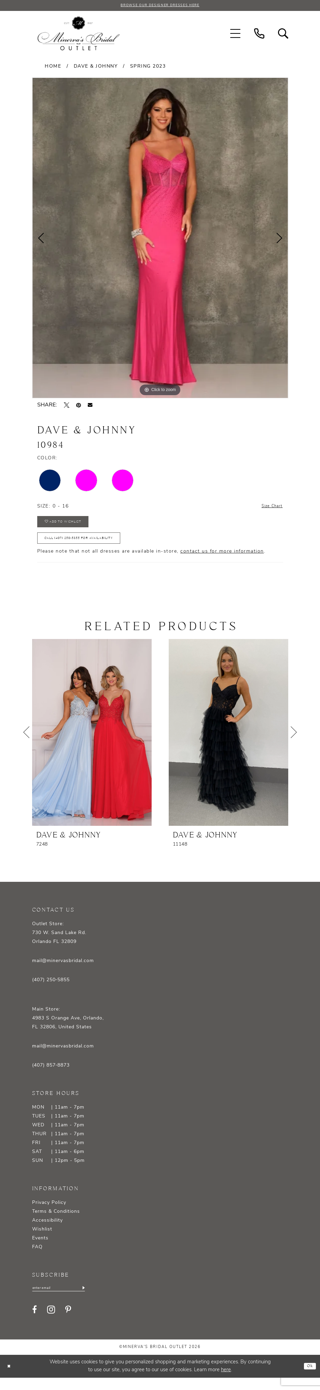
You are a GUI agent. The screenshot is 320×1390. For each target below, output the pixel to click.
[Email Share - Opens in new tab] (90, 406)
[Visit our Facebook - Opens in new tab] (34, 1322)
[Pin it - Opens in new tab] (78, 406)
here (226, 1382)
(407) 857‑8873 (51, 1076)
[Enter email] (66, 1299)
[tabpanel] (160, 239)
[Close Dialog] (10, 1379)
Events (40, 1248)
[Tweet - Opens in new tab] (66, 406)
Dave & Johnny (96, 67)
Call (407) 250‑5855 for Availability (92, 547)
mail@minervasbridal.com (63, 971)
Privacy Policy (49, 1213)
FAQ (37, 1257)
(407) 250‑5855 (51, 990)
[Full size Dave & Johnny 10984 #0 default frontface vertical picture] (160, 239)
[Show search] (283, 35)
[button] (235, 35)
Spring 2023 (148, 67)
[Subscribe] (97, 1299)
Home (53, 67)
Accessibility (47, 1231)
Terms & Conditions (56, 1222)
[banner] (79, 35)
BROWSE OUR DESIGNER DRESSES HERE (160, 6)
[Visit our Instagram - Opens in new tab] (51, 1321)
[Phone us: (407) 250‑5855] (259, 35)
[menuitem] (235, 35)
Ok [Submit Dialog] (308, 1378)
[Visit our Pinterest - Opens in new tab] (68, 1322)
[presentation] (92, 743)
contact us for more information (222, 562)
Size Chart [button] (269, 507)
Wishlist (42, 1239)
